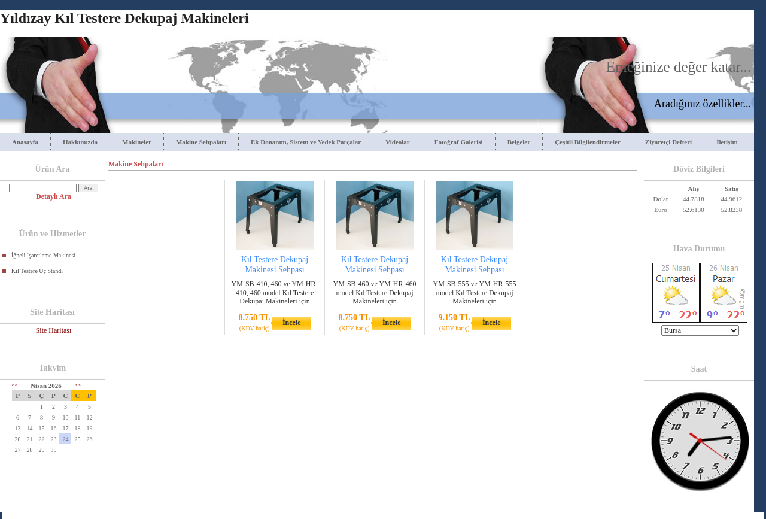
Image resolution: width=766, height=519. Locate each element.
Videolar (397, 141)
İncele (291, 322)
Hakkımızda (80, 141)
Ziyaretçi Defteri (668, 141)
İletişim (726, 141)
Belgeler (518, 141)
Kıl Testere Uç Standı (37, 271)
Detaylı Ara (53, 196)
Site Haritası (54, 330)
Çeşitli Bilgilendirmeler (588, 141)
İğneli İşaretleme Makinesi (43, 255)
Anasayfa (25, 141)
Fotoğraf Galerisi (458, 141)
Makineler (136, 141)
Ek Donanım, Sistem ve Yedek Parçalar (306, 141)
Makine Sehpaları (201, 141)
